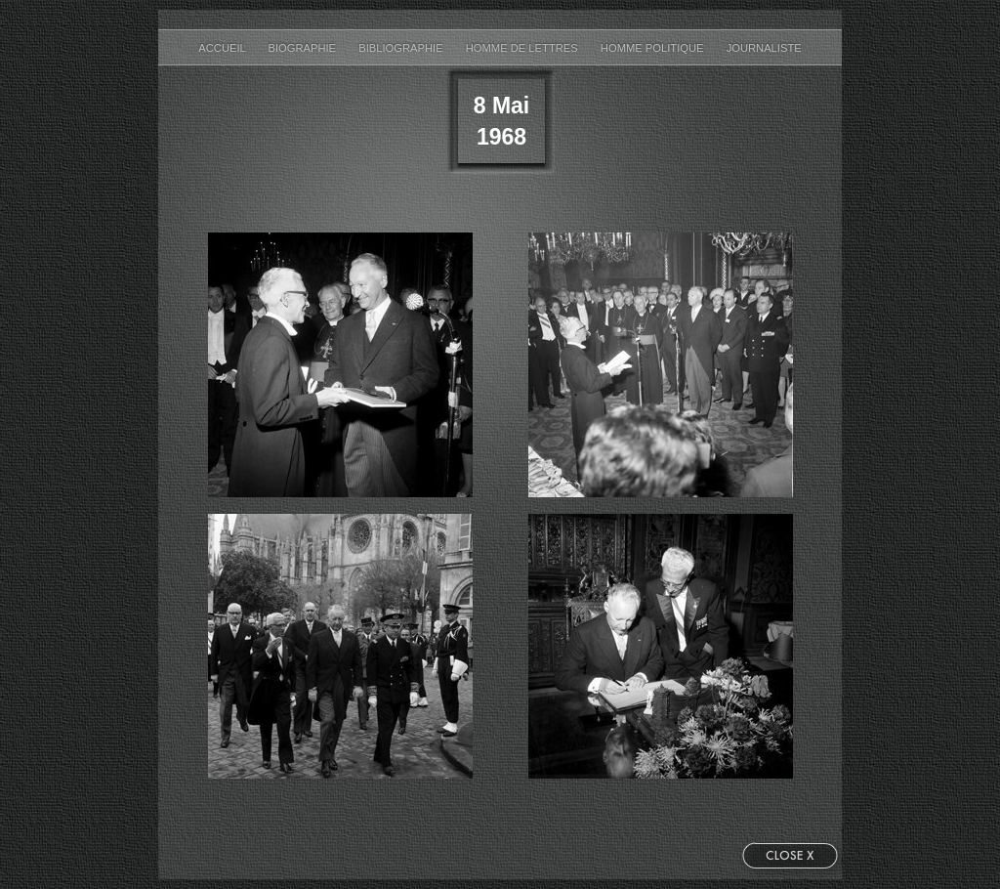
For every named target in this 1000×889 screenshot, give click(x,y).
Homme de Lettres (523, 48)
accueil (223, 48)
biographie (303, 48)
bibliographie (402, 48)
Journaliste (764, 48)
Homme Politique (654, 48)
